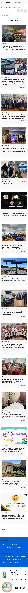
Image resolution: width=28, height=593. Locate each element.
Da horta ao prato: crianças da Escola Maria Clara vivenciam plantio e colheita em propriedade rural (13, 346)
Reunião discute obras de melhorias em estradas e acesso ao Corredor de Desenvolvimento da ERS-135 (14, 116)
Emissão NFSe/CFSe (19, 556)
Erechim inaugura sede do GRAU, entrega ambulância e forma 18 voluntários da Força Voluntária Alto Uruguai (14, 82)
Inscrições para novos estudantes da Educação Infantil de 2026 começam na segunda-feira (13, 449)
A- (22, 10)
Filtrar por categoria (5, 15)
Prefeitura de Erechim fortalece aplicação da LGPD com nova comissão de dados (12, 381)
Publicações (12, 7)
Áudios (18, 547)
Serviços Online (8, 563)
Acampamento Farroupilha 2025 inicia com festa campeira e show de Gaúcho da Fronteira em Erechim (14, 47)
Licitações (6, 556)
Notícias (18, 7)
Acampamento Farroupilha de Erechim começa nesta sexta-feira (13, 279)
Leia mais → (23, 52)
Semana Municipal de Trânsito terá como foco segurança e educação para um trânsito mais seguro (13, 516)
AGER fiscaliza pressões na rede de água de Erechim (13, 182)
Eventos (14, 544)
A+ (18, 10)
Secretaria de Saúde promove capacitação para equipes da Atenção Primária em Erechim (12, 247)
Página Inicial (4, 7)
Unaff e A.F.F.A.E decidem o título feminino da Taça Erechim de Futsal (14, 214)
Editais (6, 544)
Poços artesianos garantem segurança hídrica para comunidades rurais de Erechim (12, 483)
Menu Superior (18, 2)
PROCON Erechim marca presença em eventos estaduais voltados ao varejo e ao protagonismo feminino (13, 150)
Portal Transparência (14, 559)
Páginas (3, 529)
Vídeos (10, 547)
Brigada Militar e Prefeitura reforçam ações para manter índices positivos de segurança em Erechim (13, 415)
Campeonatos (21, 563)
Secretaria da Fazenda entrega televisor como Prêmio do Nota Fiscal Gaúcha (12, 312)
